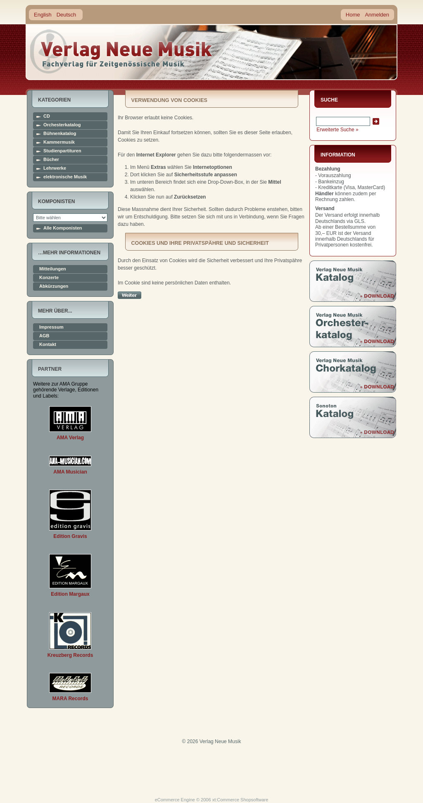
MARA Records (70, 698)
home (121, 51)
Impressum (51, 327)
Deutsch (66, 15)
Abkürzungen (53, 286)
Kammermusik (59, 142)
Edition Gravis (70, 536)
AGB (44, 336)
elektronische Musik (65, 177)
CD (46, 116)
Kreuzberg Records (70, 655)
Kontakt (47, 344)
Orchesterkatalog (62, 125)
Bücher (51, 159)
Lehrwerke (54, 168)
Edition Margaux (70, 594)
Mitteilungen (52, 269)
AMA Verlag (70, 438)
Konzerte (49, 277)
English (43, 15)
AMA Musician (70, 472)
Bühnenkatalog (59, 133)
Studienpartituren (62, 151)
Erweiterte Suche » (337, 130)
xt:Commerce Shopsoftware (240, 799)
